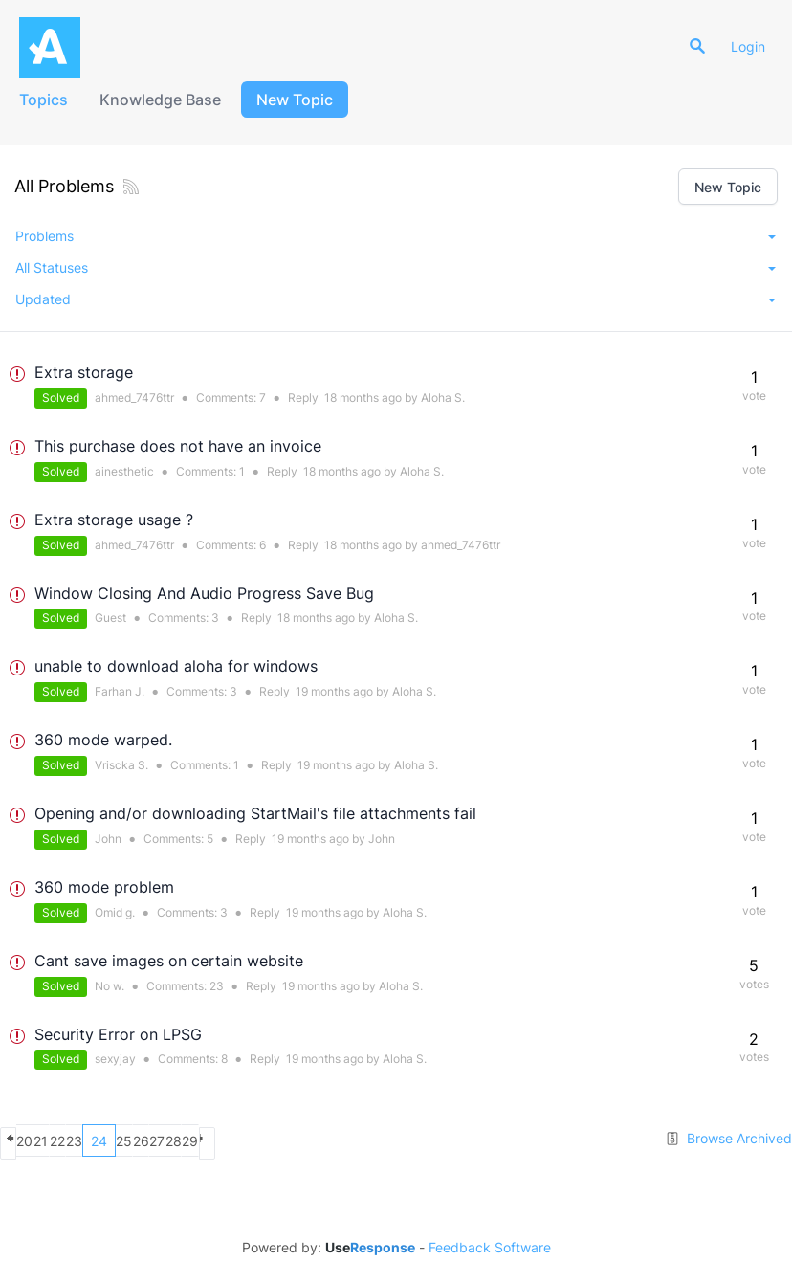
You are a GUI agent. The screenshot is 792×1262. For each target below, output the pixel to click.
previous (16, 1140)
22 (116, 1141)
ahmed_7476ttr (134, 397)
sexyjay (115, 1059)
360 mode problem (104, 887)
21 (84, 1141)
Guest (110, 617)
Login (755, 46)
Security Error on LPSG (118, 1034)
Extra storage (83, 372)
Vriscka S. (121, 765)
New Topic (304, 99)
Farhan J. (119, 691)
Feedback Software (490, 1244)
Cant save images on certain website (168, 960)
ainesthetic (124, 471)
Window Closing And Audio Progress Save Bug (204, 593)
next (385, 1140)
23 (216, 986)
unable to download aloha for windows (176, 665)
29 (351, 1141)
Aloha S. (443, 397)
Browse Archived (728, 1138)
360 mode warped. (103, 739)
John (108, 838)
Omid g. (115, 912)
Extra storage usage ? (113, 519)
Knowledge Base (168, 99)
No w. (109, 986)
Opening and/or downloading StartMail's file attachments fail (255, 813)
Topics (46, 99)
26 (251, 1141)
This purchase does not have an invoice (177, 445)
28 (318, 1141)
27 (284, 1141)
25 (217, 1141)
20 (50, 1141)
